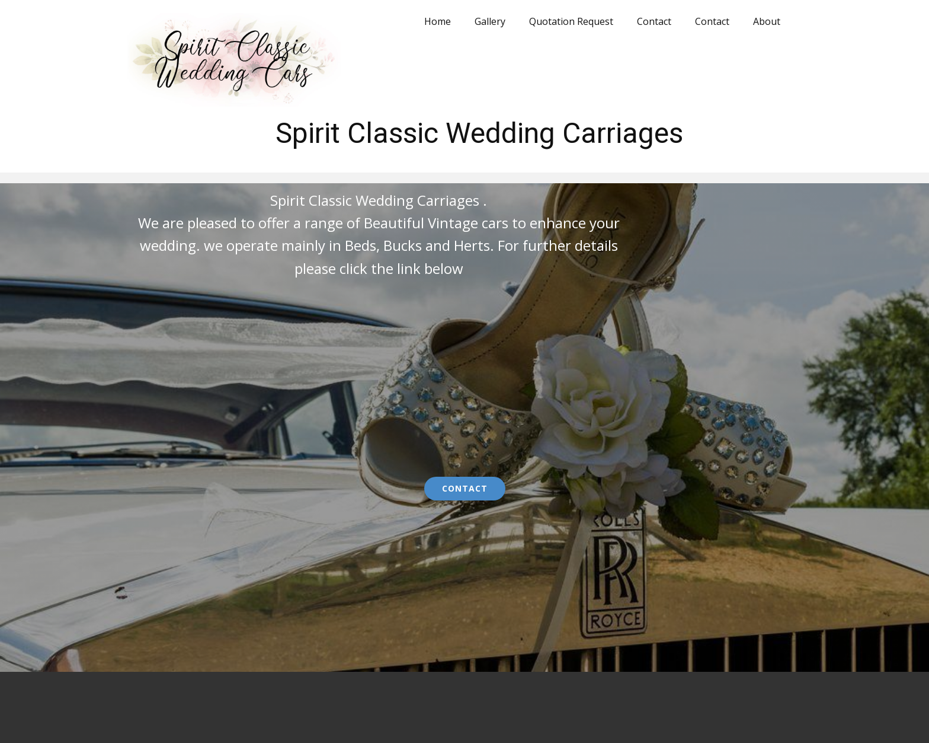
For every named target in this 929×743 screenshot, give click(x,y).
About (766, 21)
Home (437, 21)
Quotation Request (571, 21)
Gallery (490, 21)
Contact (654, 21)
